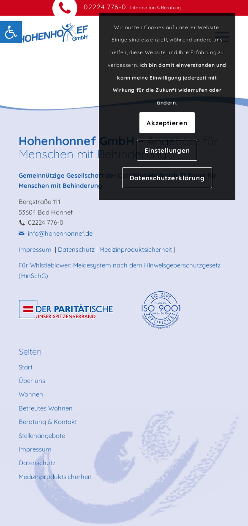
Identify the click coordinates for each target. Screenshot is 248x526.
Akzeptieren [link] (167, 123)
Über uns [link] (32, 381)
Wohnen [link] (31, 394)
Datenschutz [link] (76, 249)
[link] (11, 32)
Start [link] (26, 367)
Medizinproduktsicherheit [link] (135, 249)
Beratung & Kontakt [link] (48, 422)
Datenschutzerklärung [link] (167, 178)
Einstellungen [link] (167, 150)
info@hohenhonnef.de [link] (60, 233)
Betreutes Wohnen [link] (46, 408)
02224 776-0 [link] (105, 7)
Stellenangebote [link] (42, 436)
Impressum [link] (36, 249)
